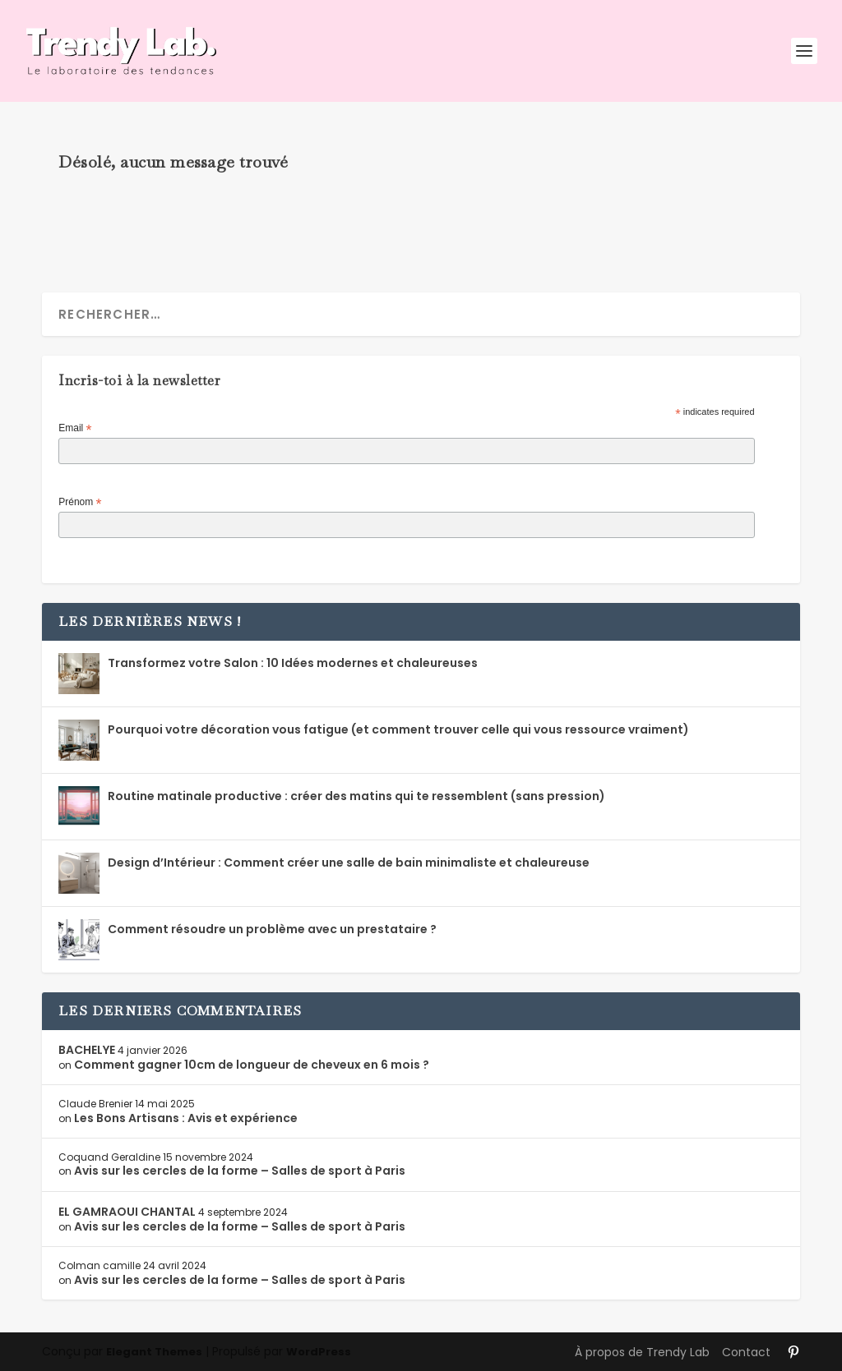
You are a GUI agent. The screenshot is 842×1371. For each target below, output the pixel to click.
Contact (746, 1352)
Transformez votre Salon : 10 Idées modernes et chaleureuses (293, 663)
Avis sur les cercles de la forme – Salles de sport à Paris (239, 1170)
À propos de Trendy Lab (642, 1352)
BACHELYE (86, 1050)
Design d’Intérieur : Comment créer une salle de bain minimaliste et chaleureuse (349, 862)
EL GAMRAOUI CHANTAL (127, 1211)
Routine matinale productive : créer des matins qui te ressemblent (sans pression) (356, 796)
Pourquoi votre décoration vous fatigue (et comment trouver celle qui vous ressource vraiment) (398, 729)
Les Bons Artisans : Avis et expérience (186, 1118)
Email (74, 428)
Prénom (79, 502)
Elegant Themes (154, 1351)
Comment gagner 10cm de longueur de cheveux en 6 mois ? (251, 1064)
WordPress (318, 1351)
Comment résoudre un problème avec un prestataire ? (272, 929)
